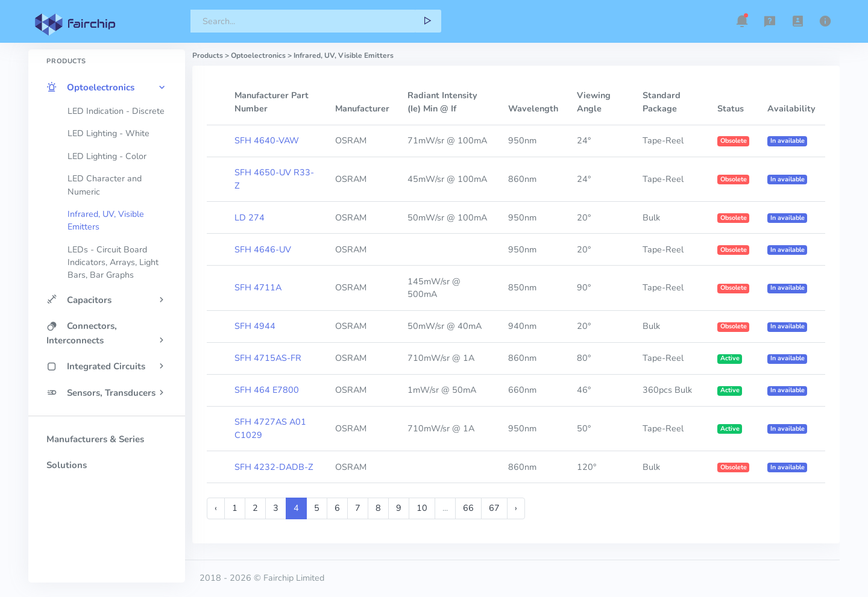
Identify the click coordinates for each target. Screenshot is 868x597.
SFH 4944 (254, 326)
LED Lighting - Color (107, 156)
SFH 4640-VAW (266, 140)
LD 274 (249, 217)
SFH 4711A (257, 287)
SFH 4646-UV (262, 249)
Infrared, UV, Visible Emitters (106, 220)
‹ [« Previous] (216, 508)
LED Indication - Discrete (116, 111)
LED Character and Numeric (105, 185)
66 (468, 508)
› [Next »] (516, 508)
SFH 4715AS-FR (267, 358)
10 (422, 508)
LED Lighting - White (108, 133)
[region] (106, 294)
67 (494, 508)
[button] (742, 21)
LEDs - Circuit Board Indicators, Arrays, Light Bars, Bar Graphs (113, 262)
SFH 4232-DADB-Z (273, 467)
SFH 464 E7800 (266, 390)
